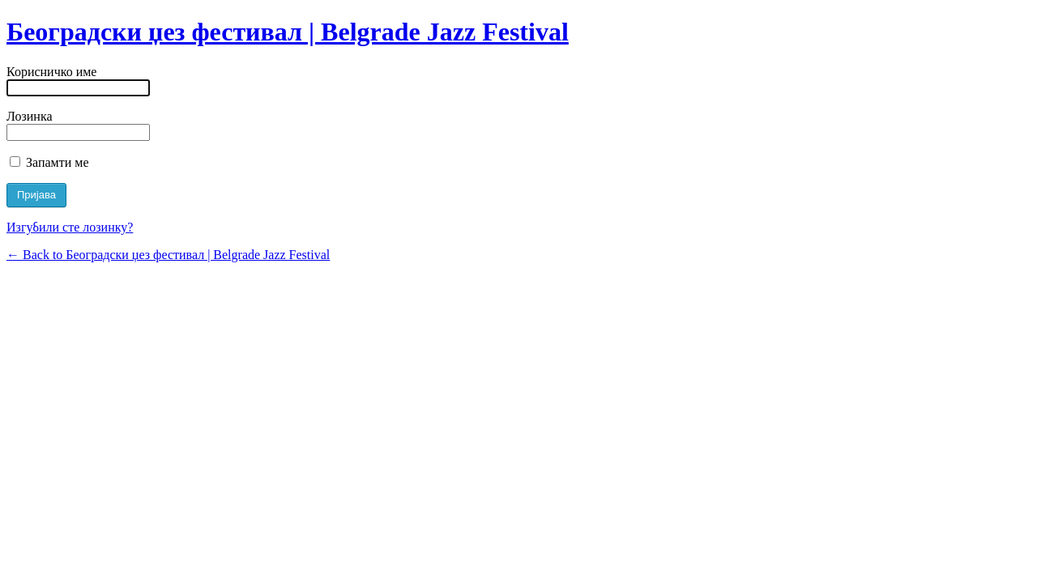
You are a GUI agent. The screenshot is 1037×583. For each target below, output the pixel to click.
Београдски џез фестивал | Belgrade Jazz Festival (287, 31)
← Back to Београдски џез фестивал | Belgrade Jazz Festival (168, 255)
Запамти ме (49, 162)
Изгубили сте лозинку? (69, 227)
